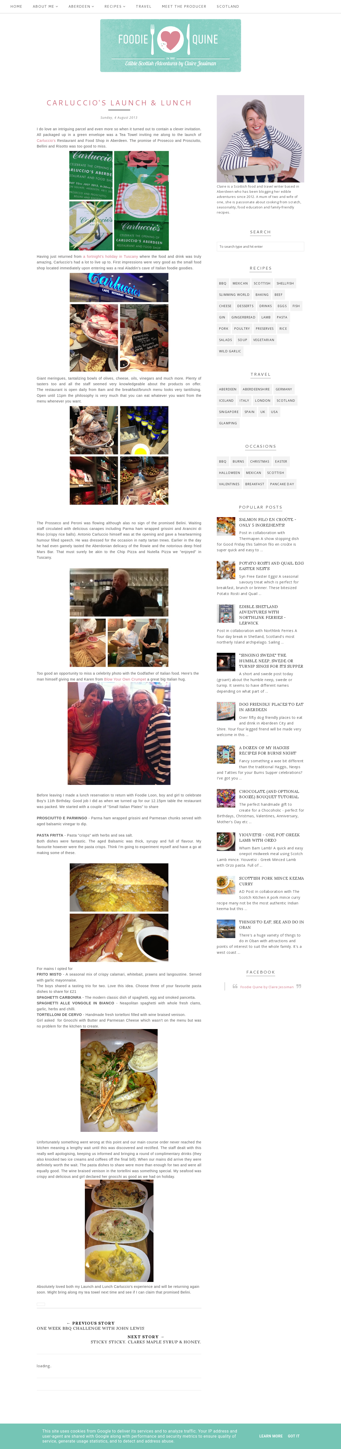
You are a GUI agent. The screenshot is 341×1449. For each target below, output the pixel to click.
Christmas (260, 461)
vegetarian (263, 340)
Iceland (226, 400)
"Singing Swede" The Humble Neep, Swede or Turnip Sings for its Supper (271, 660)
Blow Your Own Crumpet (125, 679)
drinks (265, 306)
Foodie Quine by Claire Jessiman (267, 987)
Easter (281, 461)
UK (263, 412)
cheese (225, 306)
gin (222, 317)
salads (225, 340)
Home (16, 6)
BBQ (223, 283)
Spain (250, 412)
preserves (265, 328)
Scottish (262, 283)
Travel (143, 6)
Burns (238, 461)
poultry (242, 328)
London (263, 400)
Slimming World (234, 294)
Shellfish (285, 283)
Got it (294, 1436)
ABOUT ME (45, 6)
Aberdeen (81, 6)
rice (283, 328)
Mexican (240, 283)
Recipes (114, 6)
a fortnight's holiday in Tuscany (110, 256)
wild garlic (230, 351)
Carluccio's (46, 141)
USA (274, 412)
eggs (282, 306)
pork (223, 328)
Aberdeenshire (256, 389)
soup (242, 340)
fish (296, 306)
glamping (228, 423)
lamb (266, 317)
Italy (244, 400)
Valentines (229, 484)
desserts (245, 306)
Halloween (229, 473)
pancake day (282, 484)
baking (262, 294)
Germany (284, 389)
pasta (282, 317)
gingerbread (243, 317)
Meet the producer (184, 6)
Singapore (229, 412)
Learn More (271, 1436)
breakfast (254, 484)
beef (279, 294)
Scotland (228, 6)
